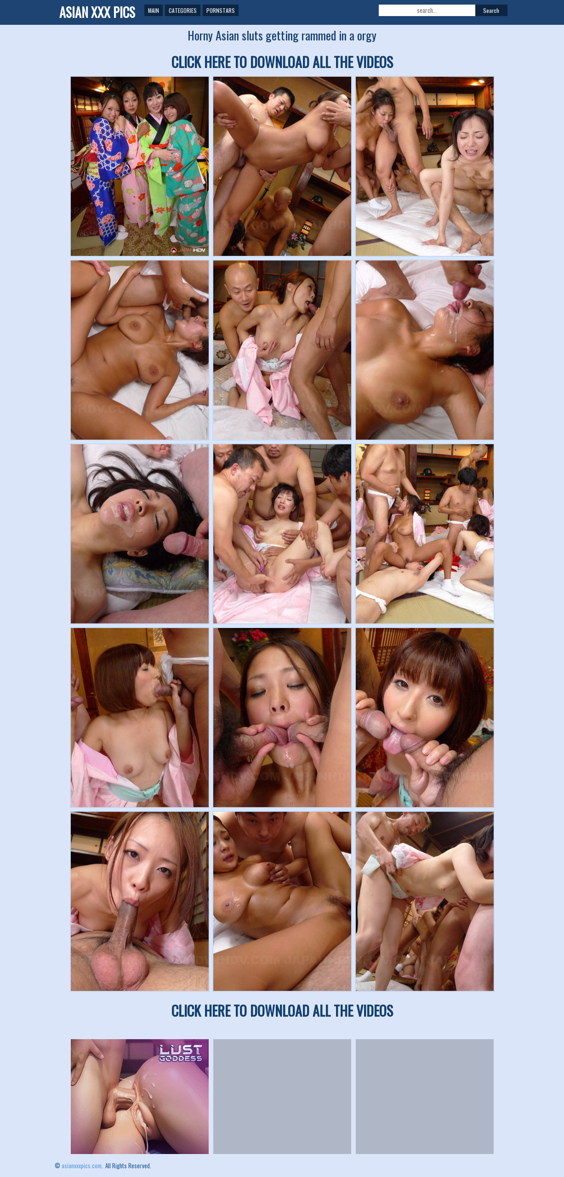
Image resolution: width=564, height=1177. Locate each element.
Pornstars (220, 10)
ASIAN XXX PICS (97, 12)
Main (153, 10)
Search (491, 10)
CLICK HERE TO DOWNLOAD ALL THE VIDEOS (282, 61)
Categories (183, 10)
